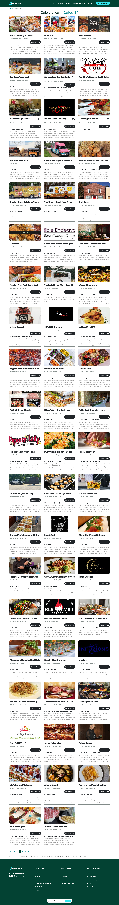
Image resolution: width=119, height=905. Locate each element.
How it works (64, 873)
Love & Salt (49, 535)
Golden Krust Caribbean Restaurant (27, 285)
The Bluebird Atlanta (19, 160)
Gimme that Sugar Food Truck (58, 160)
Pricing (89, 883)
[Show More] (14, 851)
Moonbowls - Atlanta (54, 368)
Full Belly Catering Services (92, 410)
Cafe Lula (14, 243)
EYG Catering (85, 743)
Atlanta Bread (51, 785)
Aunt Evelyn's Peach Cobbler (92, 785)
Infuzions (83, 660)
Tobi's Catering (86, 577)
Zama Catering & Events (21, 35)
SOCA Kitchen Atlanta (20, 410)
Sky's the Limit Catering (21, 785)
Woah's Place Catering (55, 118)
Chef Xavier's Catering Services (59, 577)
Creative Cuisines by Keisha (57, 493)
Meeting (68, 3)
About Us (37, 873)
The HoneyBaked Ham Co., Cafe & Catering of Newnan (70, 701)
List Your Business (79, 3)
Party (53, 3)
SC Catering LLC (18, 826)
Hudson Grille (85, 35)
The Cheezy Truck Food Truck (58, 202)
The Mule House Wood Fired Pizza (60, 285)
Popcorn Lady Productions (22, 452)
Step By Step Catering (55, 660)
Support (37, 876)
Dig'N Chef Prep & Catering (92, 535)
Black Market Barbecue (55, 618)
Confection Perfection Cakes (92, 243)
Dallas (11, 8)
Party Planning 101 (66, 876)
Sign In (90, 3)
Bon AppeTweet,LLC (19, 77)
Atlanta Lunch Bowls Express (23, 618)
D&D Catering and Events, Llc (58, 452)
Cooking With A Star (88, 701)
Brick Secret (84, 202)
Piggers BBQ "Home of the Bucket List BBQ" (30, 368)
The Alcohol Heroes (88, 493)
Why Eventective (92, 876)
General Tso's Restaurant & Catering (27, 535)
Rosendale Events (87, 452)
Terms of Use (39, 880)
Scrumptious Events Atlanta (57, 77)
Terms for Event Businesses (43, 883)
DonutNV (48, 35)
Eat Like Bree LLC (87, 327)
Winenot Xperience (88, 285)
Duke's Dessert (17, 327)
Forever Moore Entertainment (24, 577)
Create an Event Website (68, 883)
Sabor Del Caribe (52, 743)
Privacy (37, 890)
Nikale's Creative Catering (57, 410)
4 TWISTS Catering (53, 327)
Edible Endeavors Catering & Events (61, 243)
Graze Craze (85, 368)
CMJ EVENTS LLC (18, 743)
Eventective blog (92, 880)
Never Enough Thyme (20, 118)
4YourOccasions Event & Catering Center (98, 160)
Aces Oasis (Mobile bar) (21, 493)
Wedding (60, 3)
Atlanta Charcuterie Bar (55, 826)
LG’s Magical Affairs (88, 118)
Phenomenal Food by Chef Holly (25, 660)
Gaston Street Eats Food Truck (24, 202)
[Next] (31, 851)
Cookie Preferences (41, 886)
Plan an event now (66, 880)
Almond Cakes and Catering (23, 701)
